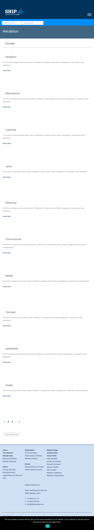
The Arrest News (31, 453)
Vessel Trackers (53, 467)
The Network (8, 453)
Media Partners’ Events (33, 470)
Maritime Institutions (54, 473)
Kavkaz (9, 275)
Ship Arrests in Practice (33, 456)
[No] (90, 523)
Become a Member (10, 459)
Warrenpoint (12, 93)
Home (5, 450)
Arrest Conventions (54, 461)
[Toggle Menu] (89, 14)
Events (27, 464)
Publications (30, 450)
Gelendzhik (11, 348)
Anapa (9, 385)
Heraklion (10, 56)
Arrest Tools (52, 456)
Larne (8, 166)
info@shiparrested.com (35, 504)
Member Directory (9, 461)
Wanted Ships (52, 450)
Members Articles (31, 459)
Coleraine (10, 129)
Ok (48, 526)
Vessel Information (54, 464)
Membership (8, 456)
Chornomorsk (13, 239)
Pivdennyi (10, 202)
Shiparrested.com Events (34, 467)
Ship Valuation (52, 459)
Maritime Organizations (55, 475)
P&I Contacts (52, 470)
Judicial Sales (52, 453)
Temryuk (10, 312)
